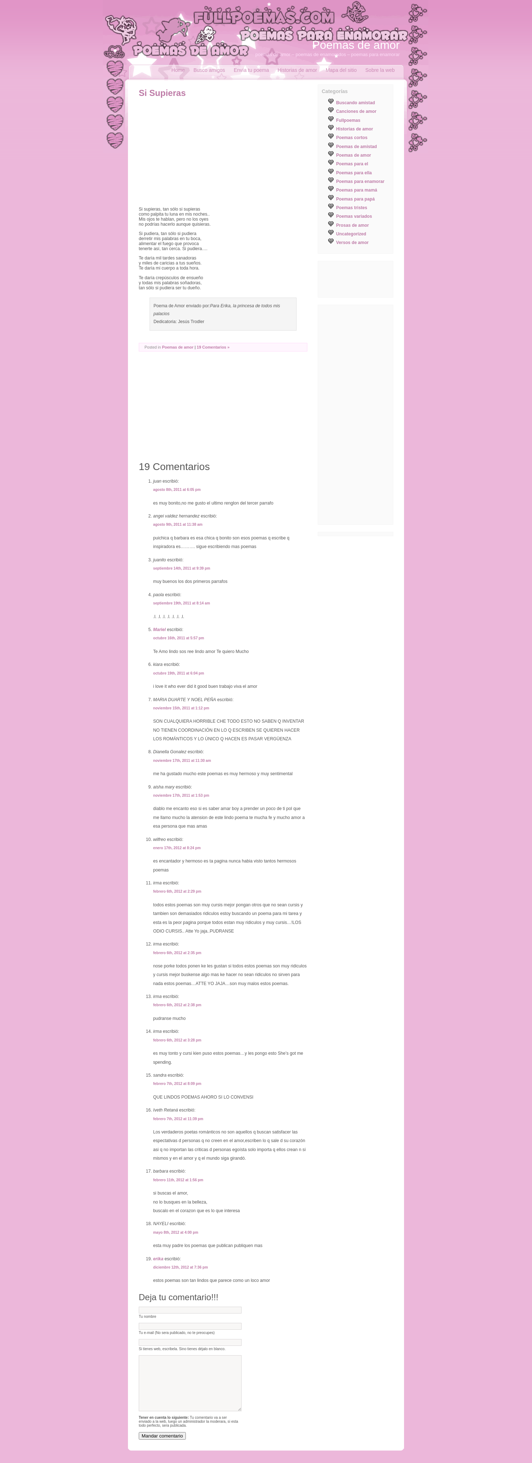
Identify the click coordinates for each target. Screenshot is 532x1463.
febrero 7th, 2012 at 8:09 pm (177, 1084)
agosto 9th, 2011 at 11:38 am (177, 524)
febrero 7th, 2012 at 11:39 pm (178, 1119)
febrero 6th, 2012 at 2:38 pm (177, 1005)
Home (178, 70)
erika (158, 1258)
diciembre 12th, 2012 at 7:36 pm (180, 1267)
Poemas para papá (355, 199)
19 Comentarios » (213, 347)
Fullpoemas (348, 120)
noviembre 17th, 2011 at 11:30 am (182, 761)
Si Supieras (162, 93)
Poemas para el (352, 163)
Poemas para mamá (356, 190)
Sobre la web (380, 70)
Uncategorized (351, 233)
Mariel (159, 629)
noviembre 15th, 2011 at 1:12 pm (181, 708)
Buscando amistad (355, 102)
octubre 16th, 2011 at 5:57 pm (178, 638)
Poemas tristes (351, 207)
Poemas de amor (356, 44)
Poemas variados (354, 216)
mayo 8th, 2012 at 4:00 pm (175, 1232)
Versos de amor (352, 242)
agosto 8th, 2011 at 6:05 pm (177, 490)
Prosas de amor (352, 225)
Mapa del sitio (341, 70)
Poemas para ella (354, 172)
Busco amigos (209, 70)
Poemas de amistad (356, 146)
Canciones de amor (356, 111)
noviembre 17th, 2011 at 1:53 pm (181, 795)
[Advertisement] (199, 152)
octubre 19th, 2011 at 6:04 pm (178, 673)
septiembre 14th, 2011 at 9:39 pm (181, 568)
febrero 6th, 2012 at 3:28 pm (177, 1040)
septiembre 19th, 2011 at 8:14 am (181, 603)
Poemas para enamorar (360, 181)
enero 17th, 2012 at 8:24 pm (177, 848)
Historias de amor (297, 70)
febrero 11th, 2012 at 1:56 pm (178, 1180)
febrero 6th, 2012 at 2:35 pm (177, 953)
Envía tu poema (251, 70)
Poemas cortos (351, 137)
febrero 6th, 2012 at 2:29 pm (177, 891)
